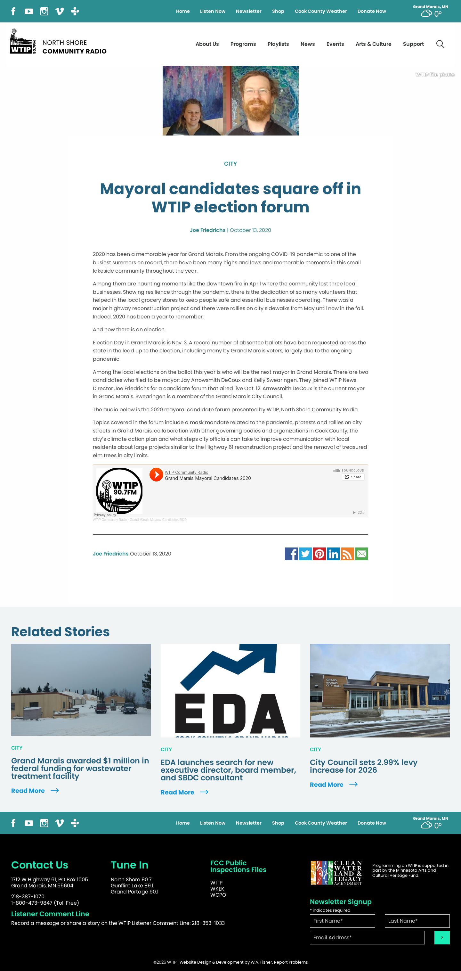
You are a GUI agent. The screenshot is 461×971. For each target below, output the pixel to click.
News (308, 44)
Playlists (278, 44)
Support (413, 44)
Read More (36, 790)
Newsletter (249, 11)
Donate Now (372, 11)
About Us (207, 44)
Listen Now (212, 11)
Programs (243, 44)
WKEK (217, 889)
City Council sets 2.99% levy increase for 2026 (364, 766)
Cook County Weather (321, 11)
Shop (278, 11)
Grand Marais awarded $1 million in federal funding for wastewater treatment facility (80, 768)
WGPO (218, 895)
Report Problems (291, 962)
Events (335, 44)
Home (183, 11)
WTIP (216, 882)
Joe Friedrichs (208, 230)
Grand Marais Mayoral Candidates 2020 (158, 520)
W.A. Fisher (261, 962)
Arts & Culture (374, 44)
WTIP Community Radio (110, 520)
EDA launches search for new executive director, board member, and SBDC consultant (228, 770)
